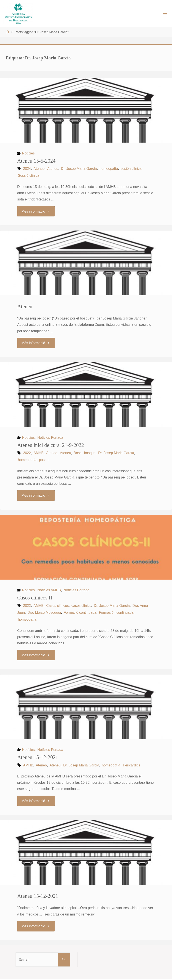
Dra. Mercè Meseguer (44, 612)
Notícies (28, 153)
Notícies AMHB (49, 590)
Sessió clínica (28, 175)
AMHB (38, 453)
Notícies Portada (50, 437)
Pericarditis (131, 765)
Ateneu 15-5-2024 (36, 161)
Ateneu (52, 168)
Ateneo (38, 168)
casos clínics (81, 605)
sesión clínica (131, 168)
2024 (27, 168)
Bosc (77, 453)
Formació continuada (80, 612)
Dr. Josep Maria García (79, 168)
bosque (90, 453)
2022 (27, 453)
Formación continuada (116, 612)
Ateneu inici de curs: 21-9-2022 (50, 445)
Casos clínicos (57, 605)
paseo (44, 460)
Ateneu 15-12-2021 (37, 757)
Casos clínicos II (34, 598)
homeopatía (108, 168)
